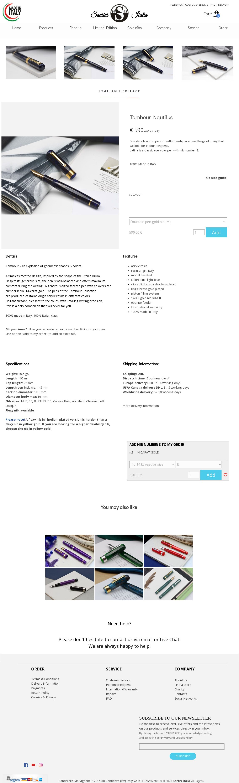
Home (16, 27)
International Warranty (122, 685)
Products (46, 27)
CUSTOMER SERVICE (196, 4)
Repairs (111, 690)
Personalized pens (118, 681)
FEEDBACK (176, 4)
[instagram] (40, 761)
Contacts (181, 690)
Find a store (183, 681)
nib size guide (216, 178)
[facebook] (26, 761)
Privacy (165, 734)
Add (216, 232)
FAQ (213, 4)
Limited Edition (105, 27)
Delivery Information (45, 680)
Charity (179, 685)
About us (181, 676)
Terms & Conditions (45, 675)
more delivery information (141, 402)
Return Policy (40, 689)
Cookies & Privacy (43, 693)
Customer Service (118, 676)
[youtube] (33, 761)
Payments (38, 684)
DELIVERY (223, 4)
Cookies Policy (183, 734)
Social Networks (186, 695)
